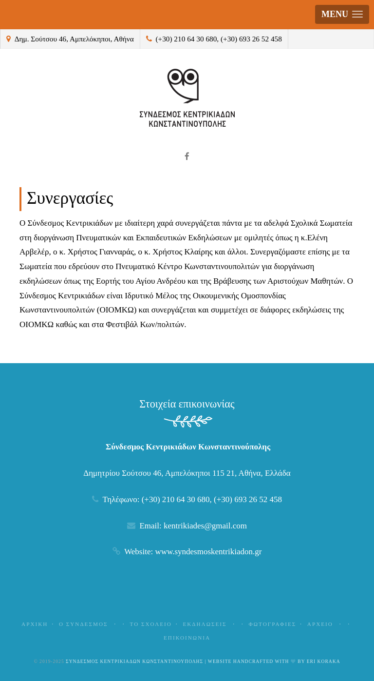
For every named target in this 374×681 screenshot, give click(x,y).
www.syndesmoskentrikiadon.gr (208, 551)
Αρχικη (34, 624)
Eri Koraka (323, 661)
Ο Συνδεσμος (89, 624)
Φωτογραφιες (273, 624)
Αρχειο (325, 624)
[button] (342, 14)
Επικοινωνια (187, 638)
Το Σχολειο (151, 624)
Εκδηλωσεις (210, 624)
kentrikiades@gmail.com (205, 525)
